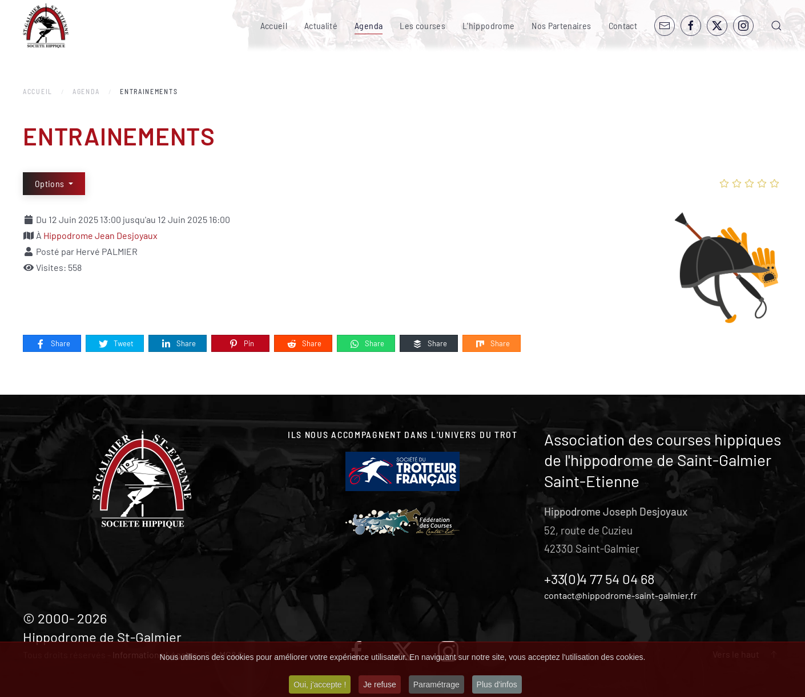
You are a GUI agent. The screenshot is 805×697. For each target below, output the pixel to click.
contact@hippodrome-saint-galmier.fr (620, 595)
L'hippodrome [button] (488, 25)
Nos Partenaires (561, 25)
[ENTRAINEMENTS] (725, 267)
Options (50, 183)
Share (52, 344)
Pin (241, 344)
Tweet (116, 344)
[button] (776, 25)
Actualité (320, 25)
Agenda (369, 25)
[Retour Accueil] (46, 25)
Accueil (273, 25)
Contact (623, 25)
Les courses (422, 25)
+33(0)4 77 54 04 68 (599, 578)
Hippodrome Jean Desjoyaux (100, 235)
